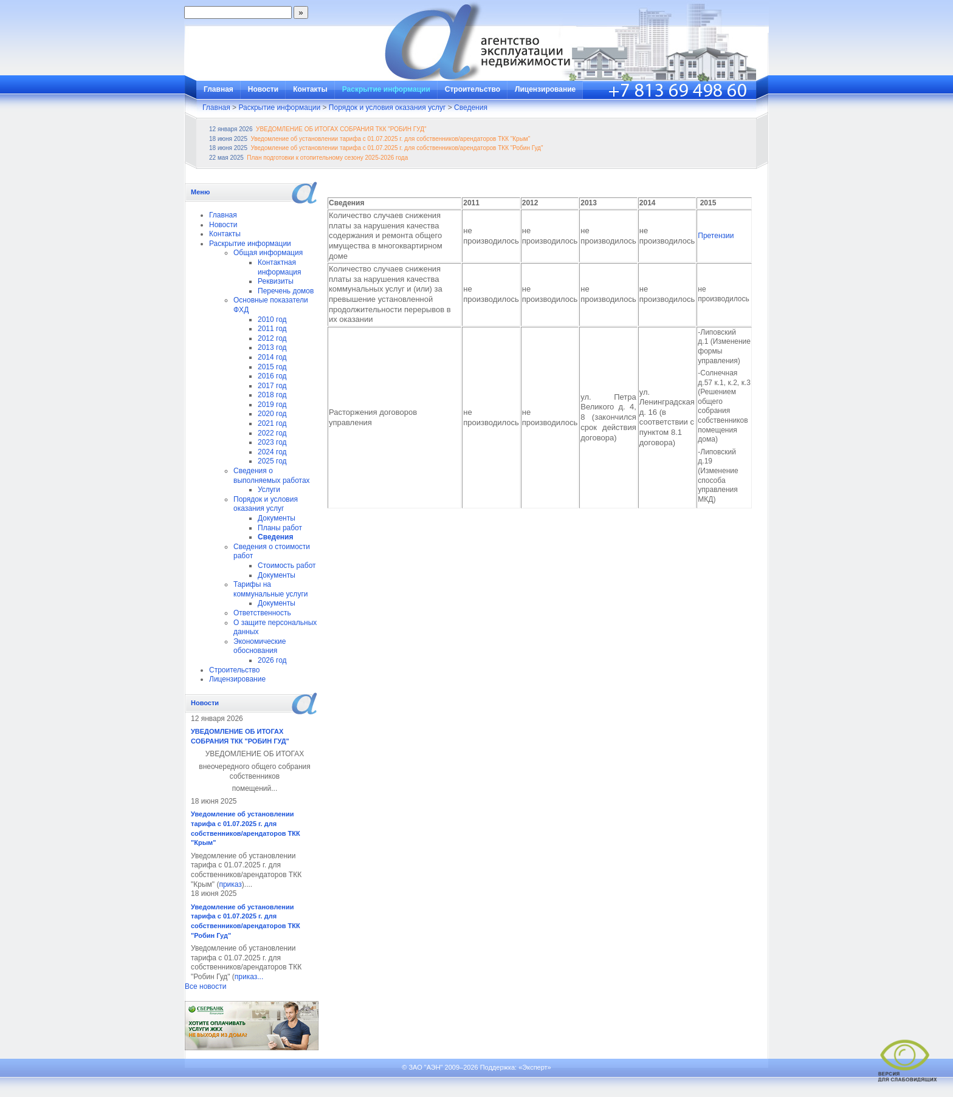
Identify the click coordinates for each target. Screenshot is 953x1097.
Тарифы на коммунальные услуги (270, 589)
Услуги (269, 489)
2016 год (272, 376)
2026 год (272, 660)
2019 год (272, 404)
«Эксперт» (534, 1067)
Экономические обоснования (259, 646)
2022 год (272, 433)
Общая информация (268, 252)
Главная (218, 89)
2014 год (272, 357)
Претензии (716, 235)
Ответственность (262, 613)
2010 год (272, 319)
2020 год (272, 413)
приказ (230, 884)
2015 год (272, 367)
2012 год (272, 338)
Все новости (205, 986)
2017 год (272, 385)
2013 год (272, 347)
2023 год (272, 442)
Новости (263, 89)
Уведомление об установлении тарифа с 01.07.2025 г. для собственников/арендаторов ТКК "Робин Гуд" (397, 148)
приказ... (249, 976)
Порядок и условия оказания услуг (387, 107)
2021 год (272, 423)
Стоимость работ (287, 565)
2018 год (272, 395)
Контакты (310, 89)
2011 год (272, 328)
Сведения (470, 107)
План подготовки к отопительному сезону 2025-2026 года (327, 157)
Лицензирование (545, 89)
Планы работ (280, 528)
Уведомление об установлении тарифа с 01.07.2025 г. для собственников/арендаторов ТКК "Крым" (391, 138)
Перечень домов (286, 291)
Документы (276, 518)
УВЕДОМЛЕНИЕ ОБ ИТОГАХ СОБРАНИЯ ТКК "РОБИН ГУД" (341, 129)
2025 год (272, 461)
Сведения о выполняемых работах (271, 475)
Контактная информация (279, 267)
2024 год (272, 452)
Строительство (472, 89)
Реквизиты (276, 281)
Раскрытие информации (386, 89)
